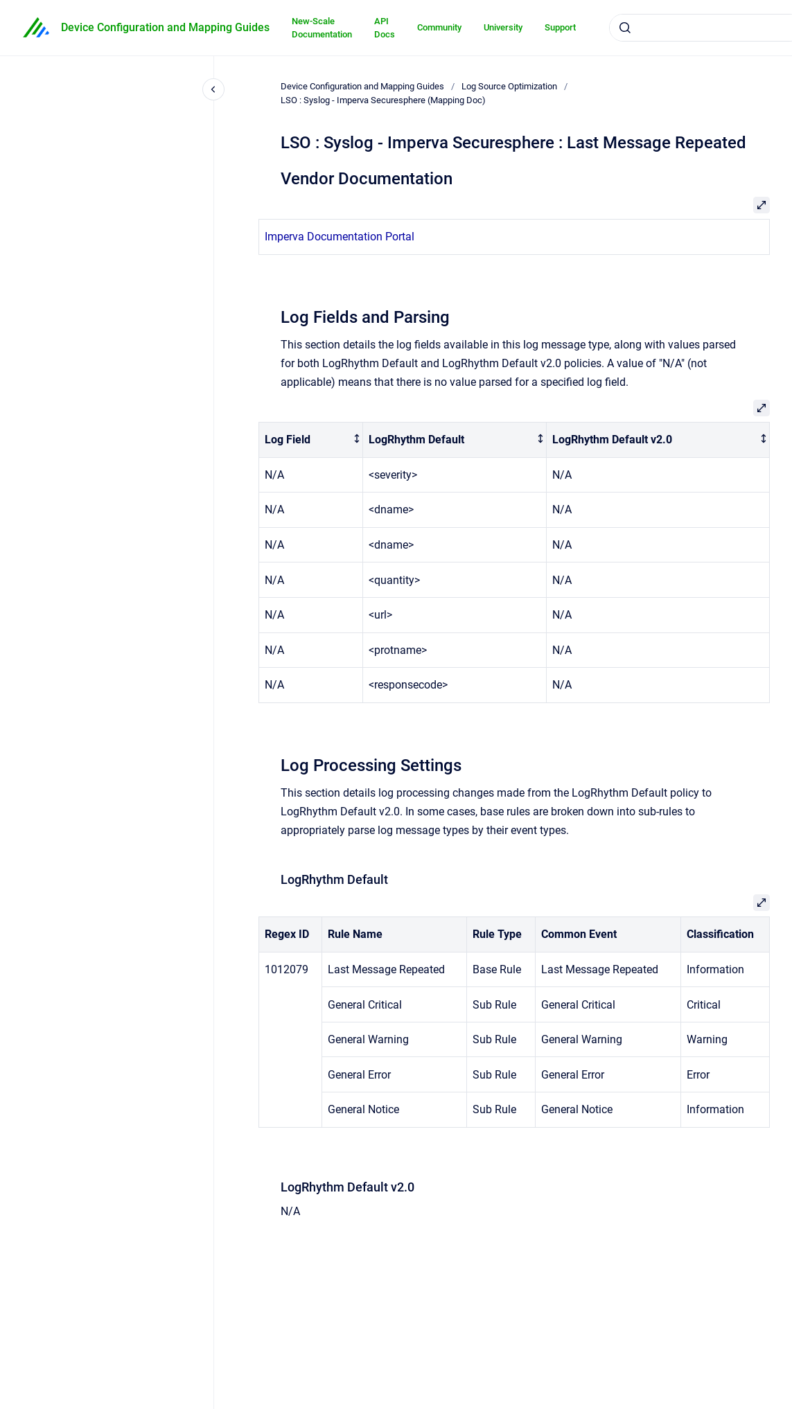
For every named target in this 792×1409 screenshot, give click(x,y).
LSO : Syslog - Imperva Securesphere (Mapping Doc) (383, 100)
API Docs (384, 28)
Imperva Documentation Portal (339, 236)
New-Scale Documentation (322, 28)
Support (560, 27)
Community (439, 27)
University (503, 27)
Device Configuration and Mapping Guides (165, 27)
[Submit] (625, 28)
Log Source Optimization (509, 86)
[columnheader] (311, 440)
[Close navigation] (213, 89)
